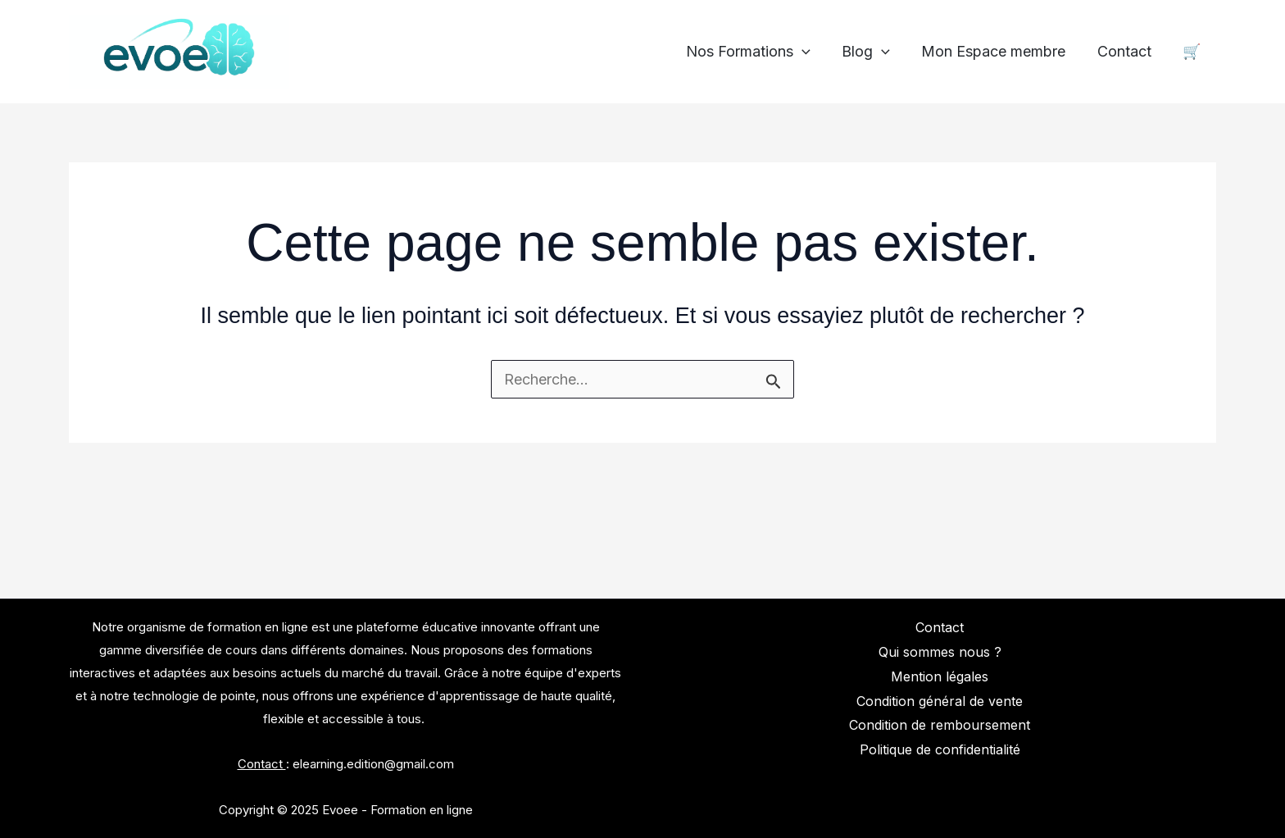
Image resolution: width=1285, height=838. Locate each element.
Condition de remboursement (939, 725)
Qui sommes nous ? (940, 652)
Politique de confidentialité (940, 749)
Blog (872, 51)
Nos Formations (756, 51)
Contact (1127, 51)
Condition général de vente (939, 701)
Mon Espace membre (998, 51)
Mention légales (939, 676)
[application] (810, 51)
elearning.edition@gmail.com (373, 764)
